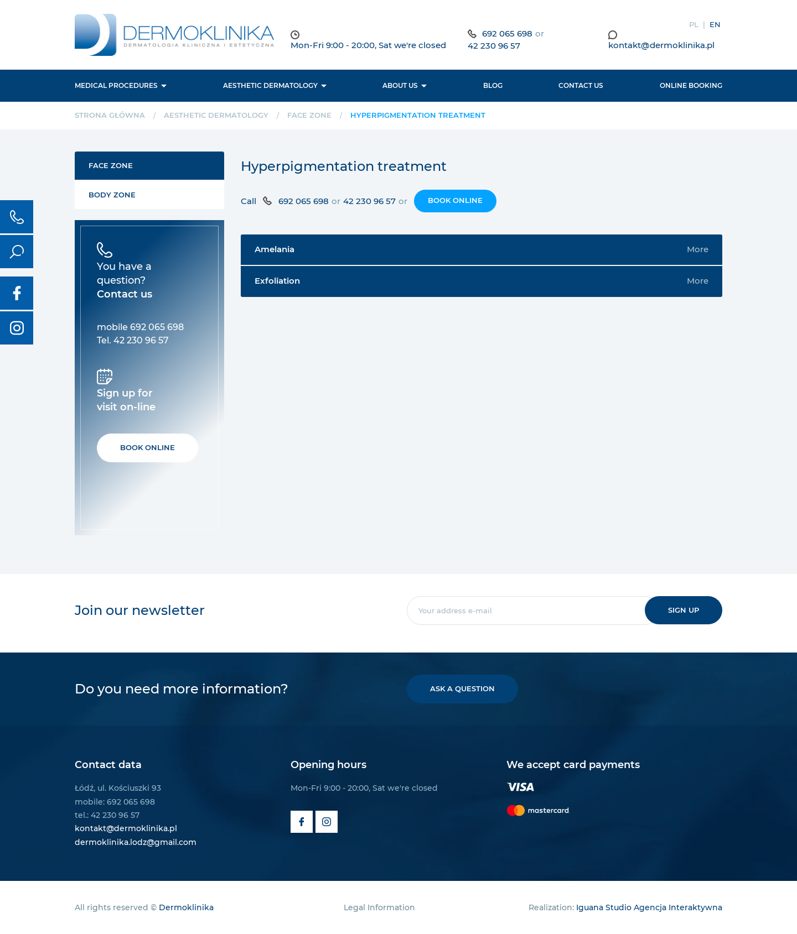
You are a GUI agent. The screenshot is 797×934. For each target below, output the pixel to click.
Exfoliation (481, 280)
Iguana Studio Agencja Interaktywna (649, 907)
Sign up (683, 610)
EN (715, 24)
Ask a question (462, 688)
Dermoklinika (186, 907)
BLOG (493, 85)
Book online (455, 200)
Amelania (481, 249)
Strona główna (110, 115)
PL (693, 24)
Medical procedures (116, 85)
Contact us (580, 85)
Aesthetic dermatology (270, 85)
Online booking (691, 85)
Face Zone (309, 115)
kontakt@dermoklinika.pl (661, 45)
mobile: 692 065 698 (115, 802)
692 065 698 (507, 33)
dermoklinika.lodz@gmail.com (135, 842)
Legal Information (379, 907)
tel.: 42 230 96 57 (107, 815)
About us (400, 85)
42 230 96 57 (494, 45)
